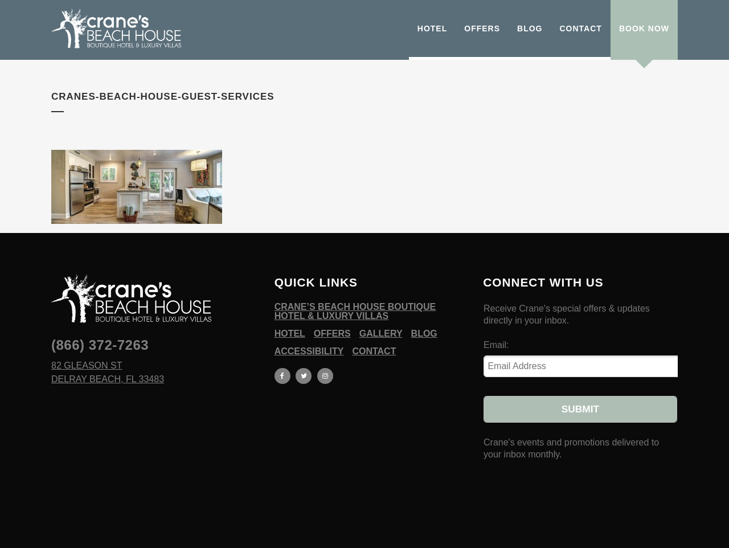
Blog (424, 333)
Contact (374, 351)
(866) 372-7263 (100, 345)
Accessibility (309, 351)
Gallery (381, 333)
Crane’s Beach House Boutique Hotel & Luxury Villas (355, 311)
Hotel (290, 333)
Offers (332, 333)
